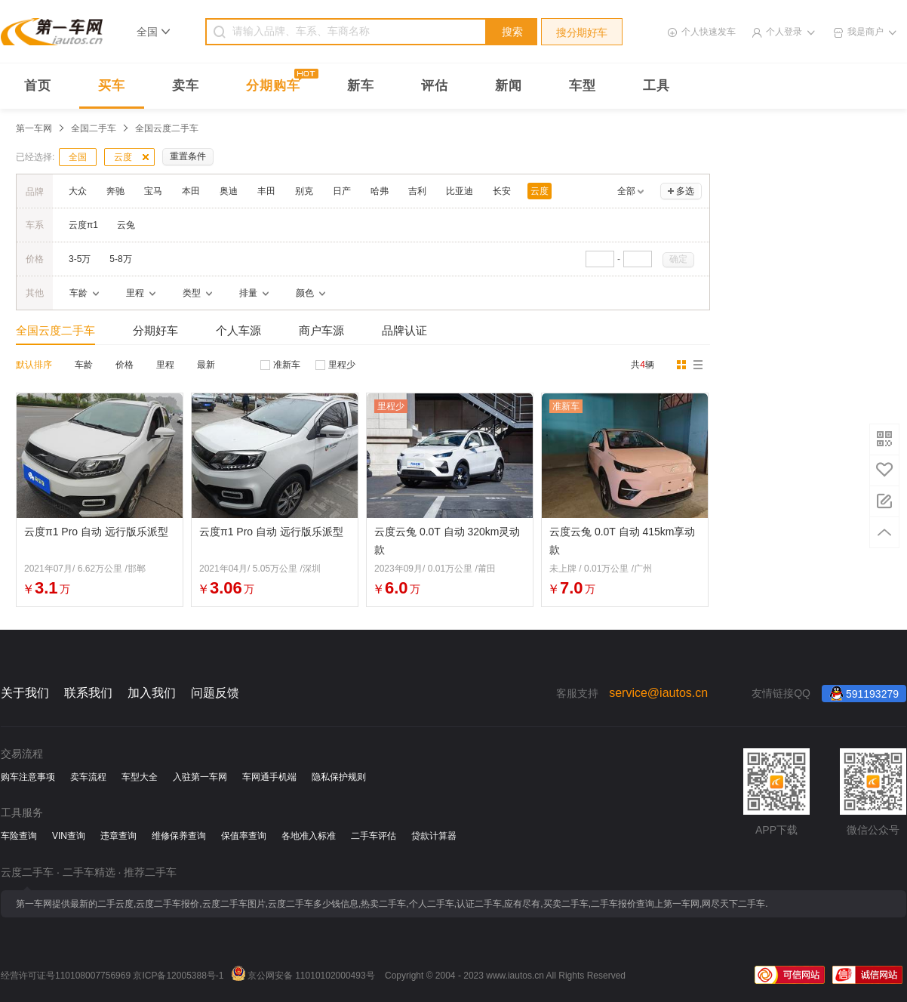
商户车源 (321, 330)
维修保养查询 (179, 836)
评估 (434, 86)
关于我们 (25, 692)
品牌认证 (404, 330)
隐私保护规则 (339, 777)
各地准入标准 (308, 836)
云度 (123, 157)
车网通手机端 (269, 777)
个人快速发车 (708, 31)
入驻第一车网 (200, 777)
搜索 (512, 32)
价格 (124, 364)
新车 (360, 86)
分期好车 (155, 330)
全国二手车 (93, 128)
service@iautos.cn (658, 692)
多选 (685, 191)
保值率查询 (243, 836)
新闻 (508, 86)
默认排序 (34, 364)
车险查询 (19, 836)
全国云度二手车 (55, 330)
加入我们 (152, 692)
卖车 (185, 86)
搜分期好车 (581, 32)
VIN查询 (68, 836)
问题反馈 (215, 692)
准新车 (286, 364)
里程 (165, 364)
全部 (626, 191)
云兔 (126, 225)
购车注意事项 (28, 777)
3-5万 (80, 259)
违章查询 (118, 836)
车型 (582, 86)
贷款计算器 (434, 836)
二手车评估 (373, 836)
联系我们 (88, 692)
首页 (37, 86)
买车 (111, 86)
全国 (78, 157)
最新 (206, 364)
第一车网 (34, 128)
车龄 (84, 364)
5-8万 (120, 259)
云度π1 (83, 225)
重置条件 (188, 156)
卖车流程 (88, 777)
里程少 (341, 364)
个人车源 (238, 330)
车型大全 (139, 777)
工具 (656, 86)
